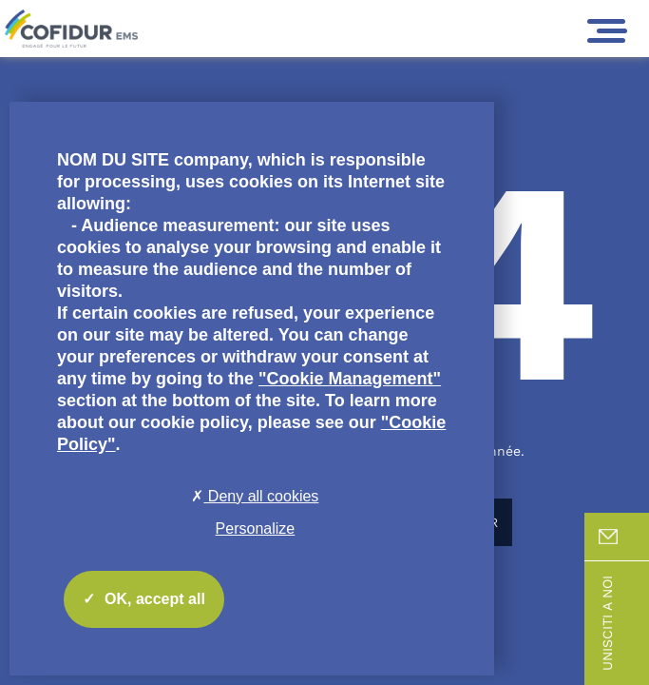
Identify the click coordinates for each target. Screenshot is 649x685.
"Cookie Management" (349, 378)
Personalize (256, 528)
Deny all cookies (254, 496)
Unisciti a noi (624, 623)
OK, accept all (144, 599)
